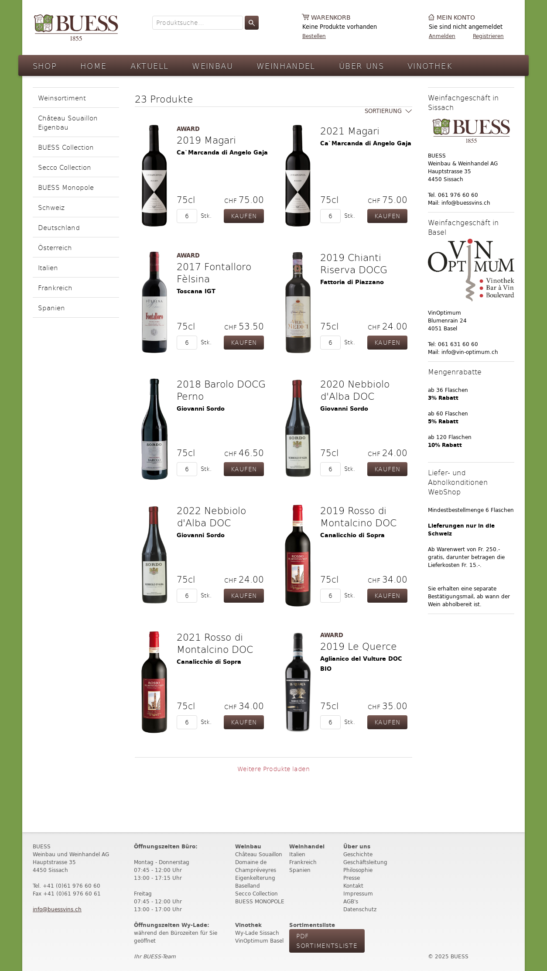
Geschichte (358, 854)
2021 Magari (349, 130)
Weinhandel (285, 65)
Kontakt (353, 886)
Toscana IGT (196, 291)
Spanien (51, 307)
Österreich (55, 247)
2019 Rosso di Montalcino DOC (358, 516)
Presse (351, 878)
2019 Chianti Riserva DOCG (353, 263)
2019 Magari (206, 139)
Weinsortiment (62, 97)
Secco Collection (64, 167)
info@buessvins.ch (57, 909)
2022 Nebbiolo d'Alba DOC (211, 516)
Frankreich (55, 287)
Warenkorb (331, 17)
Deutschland (59, 227)
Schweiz (51, 207)
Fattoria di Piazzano (352, 282)
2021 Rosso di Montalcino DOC (215, 642)
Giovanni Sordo (201, 408)
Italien (48, 267)
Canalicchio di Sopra (352, 535)
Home (93, 65)
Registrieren (488, 36)
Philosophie (358, 870)
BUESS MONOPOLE (259, 901)
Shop (45, 65)
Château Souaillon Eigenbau (68, 122)
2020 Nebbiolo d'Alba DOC (355, 389)
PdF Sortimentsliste (327, 941)
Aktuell (149, 65)
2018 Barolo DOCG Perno (221, 389)
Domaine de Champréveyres (255, 866)
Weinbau (212, 65)
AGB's (350, 901)
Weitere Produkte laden (273, 769)
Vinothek (429, 65)
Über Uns (361, 65)
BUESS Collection (66, 146)
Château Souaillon (258, 854)
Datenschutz (359, 909)
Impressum (358, 893)
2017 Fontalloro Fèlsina (214, 272)
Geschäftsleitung (365, 862)
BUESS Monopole (66, 187)
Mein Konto (456, 17)
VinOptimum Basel (259, 941)
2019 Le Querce (358, 645)
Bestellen (314, 36)
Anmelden (442, 36)
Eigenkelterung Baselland (255, 882)
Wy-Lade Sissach (257, 933)
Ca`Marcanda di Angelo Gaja (222, 152)
